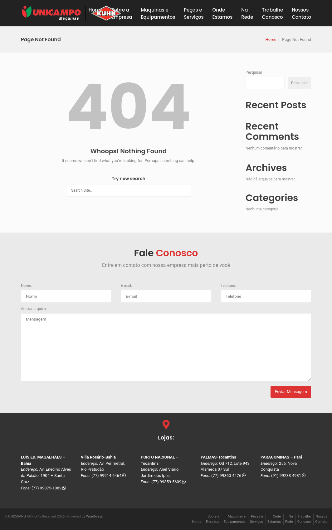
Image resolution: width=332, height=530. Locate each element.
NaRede (247, 13)
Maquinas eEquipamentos (158, 13)
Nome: (26, 285)
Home (96, 10)
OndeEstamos (222, 13)
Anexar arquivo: (34, 309)
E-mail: (126, 285)
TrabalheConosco (272, 13)
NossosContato (301, 13)
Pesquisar (254, 72)
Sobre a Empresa (121, 13)
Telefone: (228, 285)
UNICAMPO (17, 516)
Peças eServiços (193, 13)
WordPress (94, 516)
